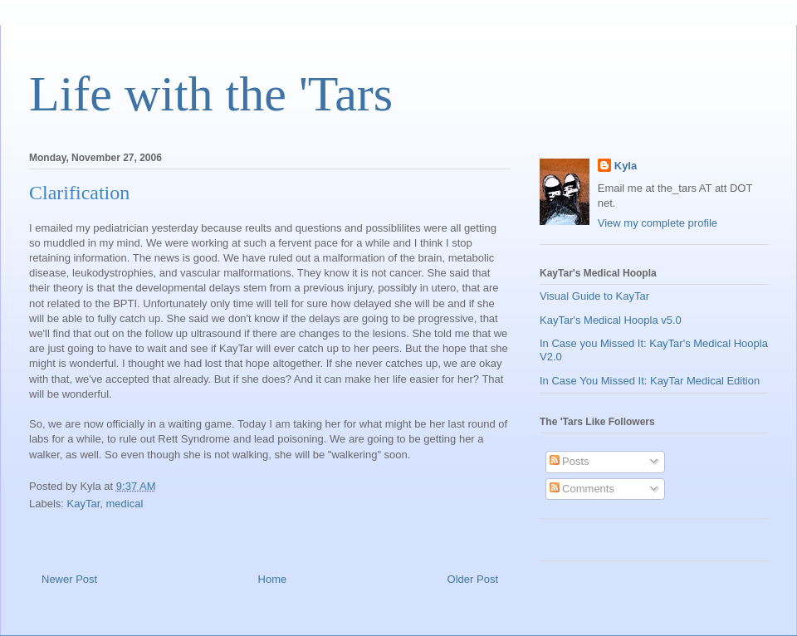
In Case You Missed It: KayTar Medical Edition (650, 380)
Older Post (472, 579)
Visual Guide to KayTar (594, 296)
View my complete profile (657, 223)
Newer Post (69, 579)
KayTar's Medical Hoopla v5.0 (611, 320)
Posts (569, 461)
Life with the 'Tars (211, 93)
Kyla (625, 165)
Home (272, 579)
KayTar (83, 503)
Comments (582, 488)
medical (125, 503)
